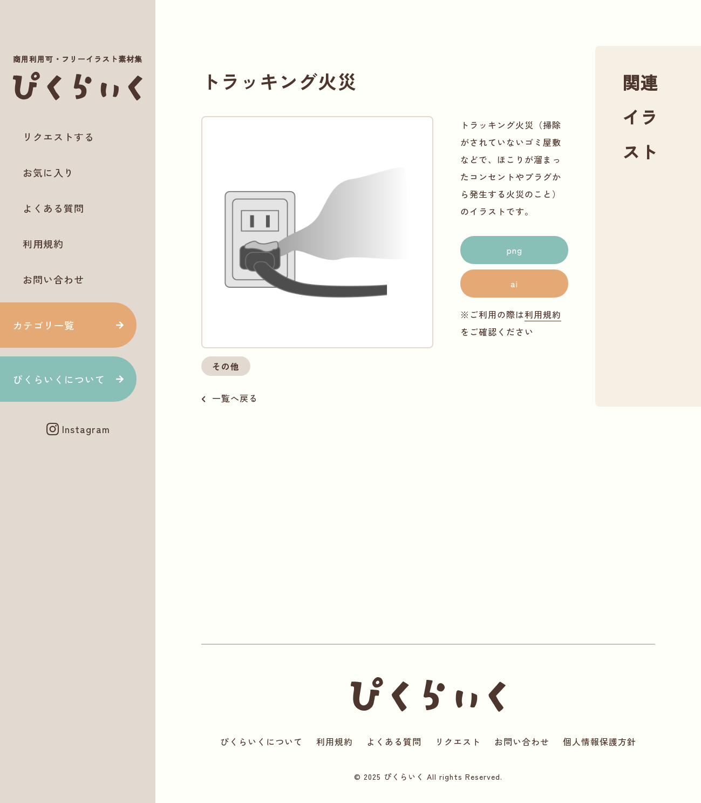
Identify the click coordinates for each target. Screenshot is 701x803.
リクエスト (458, 741)
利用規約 (43, 244)
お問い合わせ (53, 279)
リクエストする (58, 137)
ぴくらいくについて (59, 379)
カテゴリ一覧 (43, 325)
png (514, 250)
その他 (226, 366)
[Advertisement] (77, 482)
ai (514, 283)
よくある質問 (53, 208)
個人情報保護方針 (599, 741)
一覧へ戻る (235, 398)
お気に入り (48, 172)
